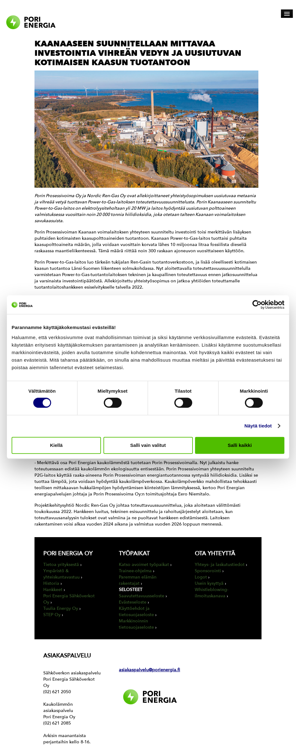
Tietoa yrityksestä (61, 565)
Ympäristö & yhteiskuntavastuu (61, 574)
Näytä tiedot (258, 425)
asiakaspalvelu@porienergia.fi (149, 670)
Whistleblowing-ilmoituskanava (211, 593)
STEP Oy (52, 615)
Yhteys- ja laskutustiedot (220, 565)
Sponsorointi (208, 571)
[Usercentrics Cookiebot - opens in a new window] (257, 304)
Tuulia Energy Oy (60, 608)
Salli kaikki (240, 445)
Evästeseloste (132, 602)
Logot (201, 577)
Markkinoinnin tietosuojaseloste (136, 624)
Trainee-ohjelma (135, 571)
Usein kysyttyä (209, 583)
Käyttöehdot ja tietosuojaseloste (136, 611)
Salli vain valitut (148, 445)
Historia (51, 583)
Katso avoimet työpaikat (144, 565)
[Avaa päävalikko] (287, 13)
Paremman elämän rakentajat (137, 580)
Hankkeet (52, 590)
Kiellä (56, 445)
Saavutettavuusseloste (141, 596)
